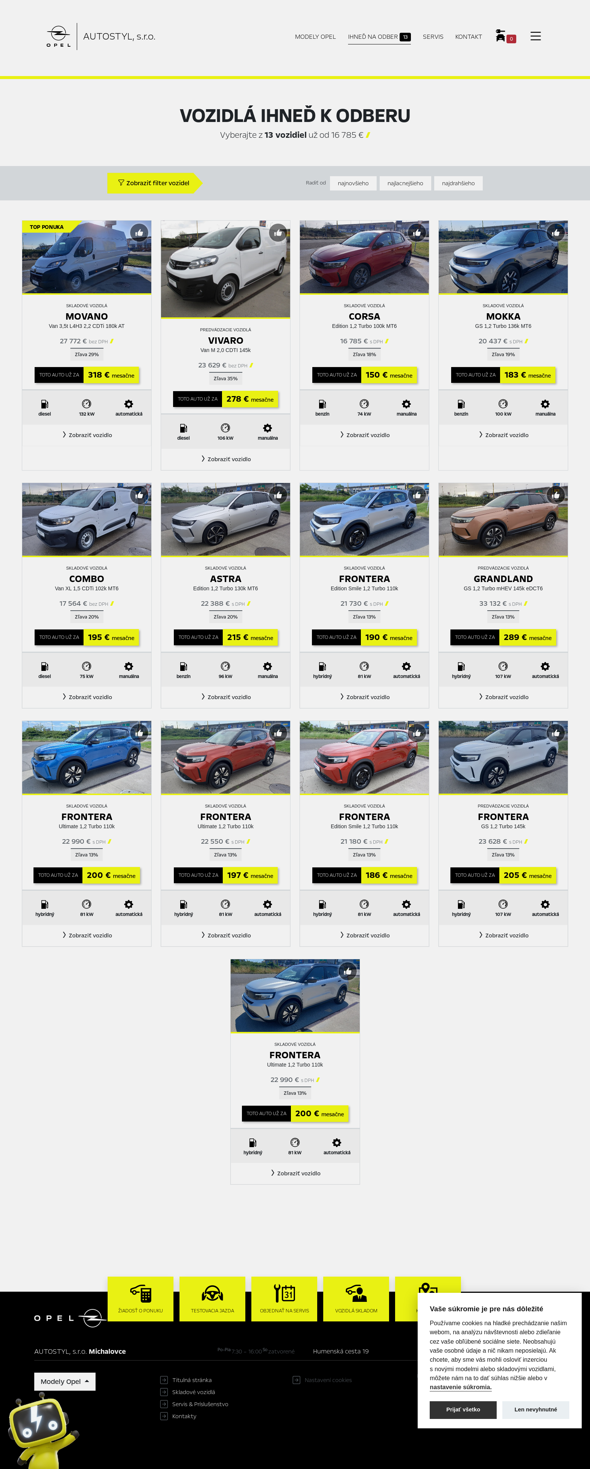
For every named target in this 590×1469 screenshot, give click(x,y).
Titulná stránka (192, 1380)
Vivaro (225, 340)
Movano (86, 316)
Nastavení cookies (328, 1380)
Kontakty (184, 1416)
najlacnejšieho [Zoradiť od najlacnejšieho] (405, 183)
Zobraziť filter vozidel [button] (153, 183)
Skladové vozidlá (193, 1392)
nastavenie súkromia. (461, 1387)
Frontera (364, 578)
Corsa (364, 316)
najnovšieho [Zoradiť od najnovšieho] (353, 183)
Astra (226, 578)
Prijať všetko (463, 1410)
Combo (86, 578)
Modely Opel (315, 36)
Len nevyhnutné (536, 1410)
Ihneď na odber (379, 36)
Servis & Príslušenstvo (200, 1404)
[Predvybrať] (139, 233)
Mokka (503, 316)
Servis (433, 36)
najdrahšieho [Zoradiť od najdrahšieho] (458, 183)
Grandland (503, 578)
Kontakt (468, 36)
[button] (86, 435)
